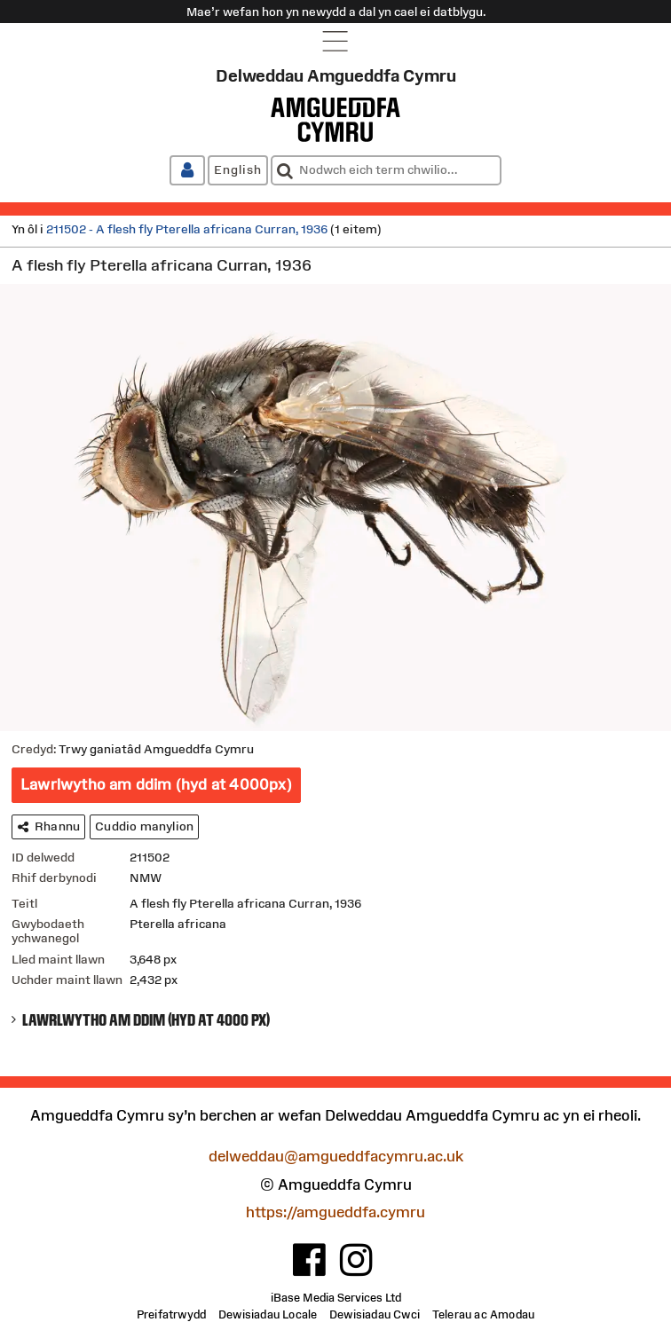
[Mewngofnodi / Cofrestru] (187, 170)
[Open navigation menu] (336, 40)
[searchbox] (386, 170)
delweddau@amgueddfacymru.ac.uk (336, 1156)
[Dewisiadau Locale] (267, 1315)
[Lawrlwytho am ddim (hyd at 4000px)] (156, 785)
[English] (238, 170)
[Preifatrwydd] (171, 1315)
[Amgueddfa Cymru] (335, 119)
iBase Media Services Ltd (336, 1298)
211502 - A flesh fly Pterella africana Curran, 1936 (187, 229)
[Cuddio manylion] (144, 827)
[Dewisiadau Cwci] (374, 1315)
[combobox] (386, 170)
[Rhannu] (48, 827)
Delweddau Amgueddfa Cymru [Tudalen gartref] (336, 75)
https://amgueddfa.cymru (335, 1212)
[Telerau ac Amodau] (483, 1315)
